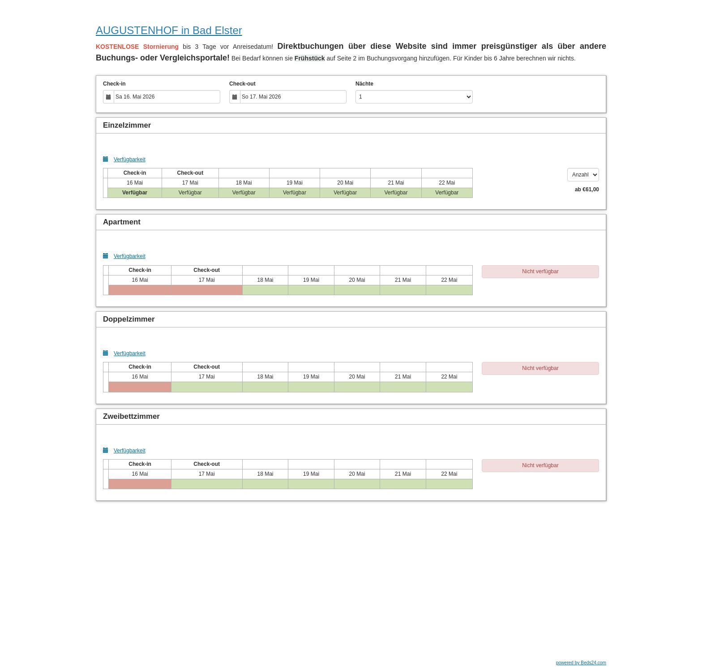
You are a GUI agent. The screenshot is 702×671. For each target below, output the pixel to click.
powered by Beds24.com (581, 662)
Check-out (242, 84)
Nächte (364, 84)
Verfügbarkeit (124, 159)
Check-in (114, 84)
